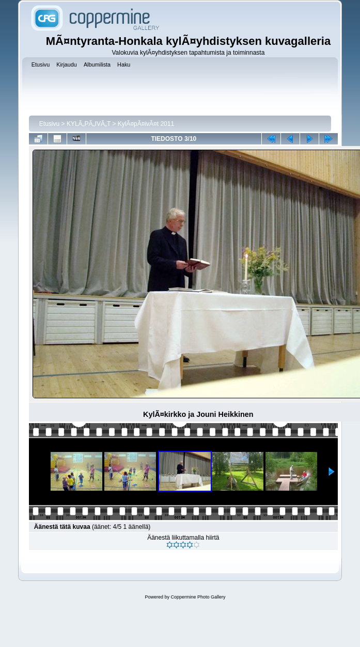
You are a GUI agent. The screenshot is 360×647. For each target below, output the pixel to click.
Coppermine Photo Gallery (197, 597)
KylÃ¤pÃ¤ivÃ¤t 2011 (146, 123)
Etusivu (49, 123)
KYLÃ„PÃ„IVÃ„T (89, 123)
